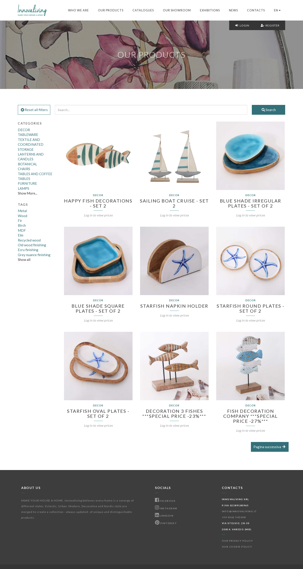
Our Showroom (177, 10)
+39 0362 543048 (234, 517)
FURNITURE (27, 183)
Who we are (78, 10)
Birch (22, 225)
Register (270, 25)
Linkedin (164, 515)
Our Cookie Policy (237, 546)
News (233, 10)
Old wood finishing (32, 245)
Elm (20, 235)
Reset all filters (34, 110)
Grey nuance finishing (34, 255)
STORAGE (26, 149)
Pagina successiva (269, 447)
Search (268, 110)
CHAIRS (24, 169)
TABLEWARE (28, 135)
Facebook (165, 500)
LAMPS (23, 188)
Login (242, 25)
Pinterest (166, 523)
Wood (22, 216)
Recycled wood (29, 240)
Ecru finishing (28, 250)
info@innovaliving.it (239, 511)
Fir (20, 220)
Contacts (256, 10)
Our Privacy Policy (237, 540)
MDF (22, 230)
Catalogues (143, 10)
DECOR (24, 130)
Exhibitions (210, 10)
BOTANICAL (27, 164)
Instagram (166, 508)
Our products (110, 10)
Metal (22, 211)
